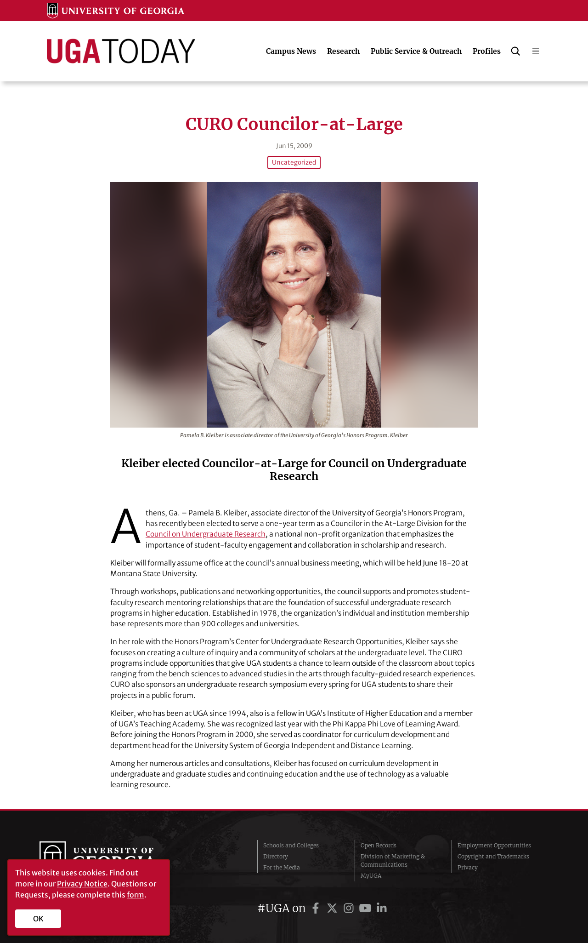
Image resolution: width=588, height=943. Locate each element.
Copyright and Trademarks (493, 856)
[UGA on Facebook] (317, 908)
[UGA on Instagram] (350, 908)
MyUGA (371, 875)
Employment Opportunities (494, 845)
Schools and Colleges (291, 845)
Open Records (378, 845)
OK (38, 918)
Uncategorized (294, 162)
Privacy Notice (82, 883)
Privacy (468, 867)
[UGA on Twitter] (333, 908)
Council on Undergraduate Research (206, 534)
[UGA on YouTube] (366, 908)
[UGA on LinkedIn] (382, 908)
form (135, 894)
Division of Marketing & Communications (393, 860)
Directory (275, 856)
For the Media (281, 867)
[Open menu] (535, 51)
